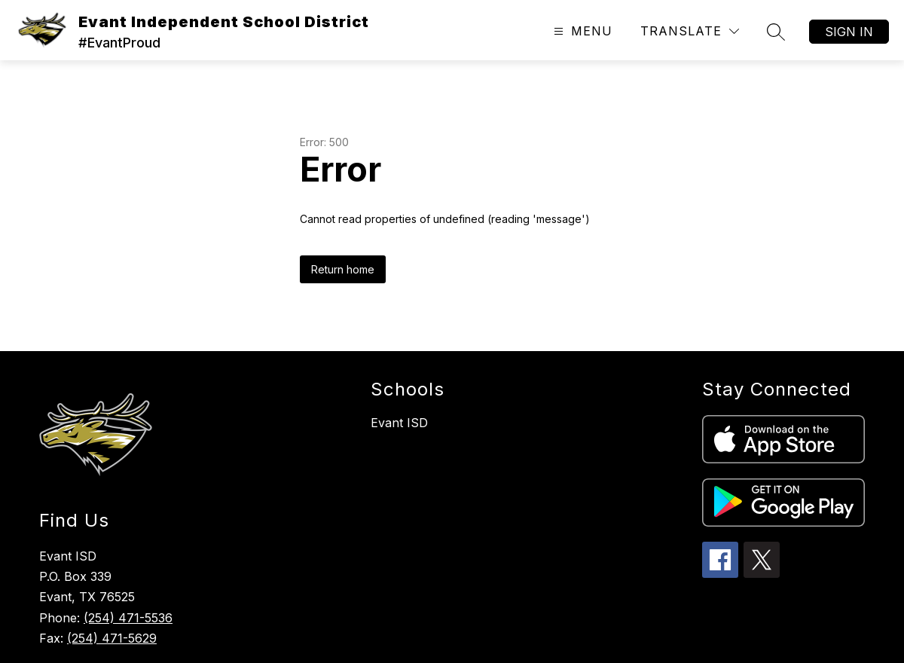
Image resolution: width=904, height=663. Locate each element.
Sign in (849, 31)
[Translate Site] (690, 31)
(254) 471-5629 (112, 638)
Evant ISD (399, 422)
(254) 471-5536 (128, 617)
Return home (342, 269)
